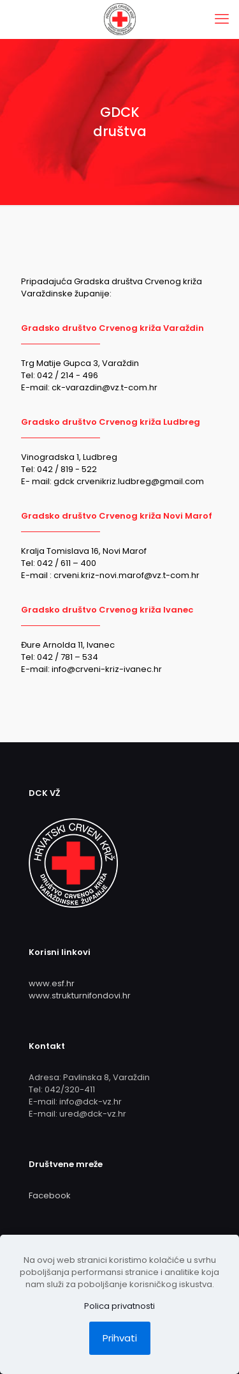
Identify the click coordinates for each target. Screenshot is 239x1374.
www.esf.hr (52, 983)
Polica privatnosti (119, 1306)
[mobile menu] (222, 19)
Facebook (50, 1195)
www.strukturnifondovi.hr (80, 995)
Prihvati (120, 1338)
